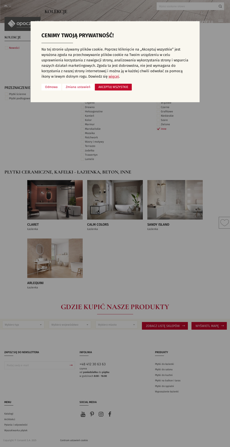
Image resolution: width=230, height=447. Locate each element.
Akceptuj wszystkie (113, 87)
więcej (114, 76)
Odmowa (51, 87)
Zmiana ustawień (78, 87)
